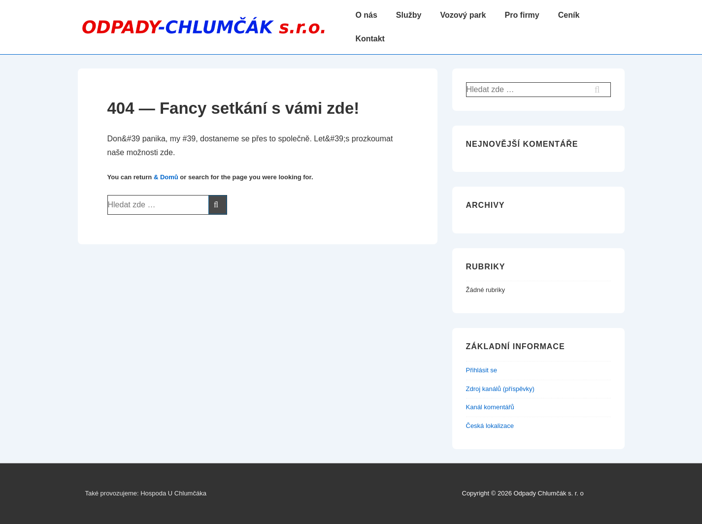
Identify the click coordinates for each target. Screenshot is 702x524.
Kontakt (370, 38)
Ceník (569, 15)
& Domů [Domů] (166, 177)
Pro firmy (521, 15)
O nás (366, 15)
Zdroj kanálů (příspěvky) (500, 389)
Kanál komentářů (490, 407)
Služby (409, 15)
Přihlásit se (482, 370)
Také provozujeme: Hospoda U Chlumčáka (145, 493)
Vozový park (463, 15)
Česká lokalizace (490, 425)
